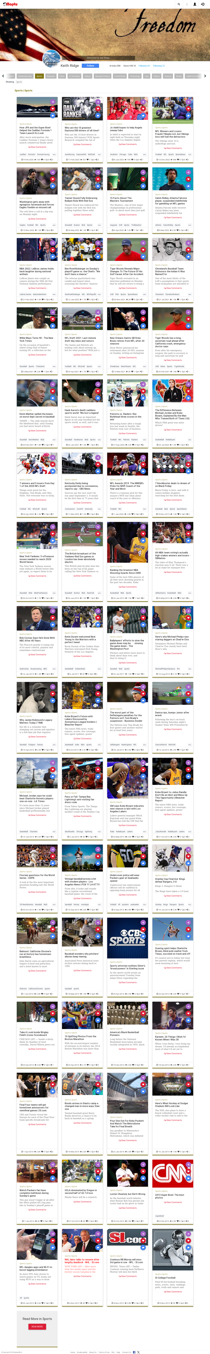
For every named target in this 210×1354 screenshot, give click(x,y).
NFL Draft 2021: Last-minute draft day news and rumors (80, 339)
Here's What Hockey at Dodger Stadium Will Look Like (171, 1105)
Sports (39, 76)
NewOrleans (126, 366)
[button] (179, 4)
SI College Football (165, 1278)
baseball (113, 669)
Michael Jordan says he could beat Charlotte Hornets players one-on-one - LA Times (37, 798)
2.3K (37, 371)
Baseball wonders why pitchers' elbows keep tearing (82, 955)
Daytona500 (81, 154)
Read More (37, 1327)
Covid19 (80, 509)
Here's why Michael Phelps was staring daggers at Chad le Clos (172, 638)
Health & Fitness (193, 76)
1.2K (38, 230)
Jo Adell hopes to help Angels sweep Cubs (126, 129)
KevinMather (34, 440)
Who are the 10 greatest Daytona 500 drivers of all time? (82, 129)
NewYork (90, 593)
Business (51, 76)
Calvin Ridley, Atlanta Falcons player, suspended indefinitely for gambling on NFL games (171, 201)
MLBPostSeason (40, 593)
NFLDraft (81, 366)
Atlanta (158, 225)
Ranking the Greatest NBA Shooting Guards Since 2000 (125, 571)
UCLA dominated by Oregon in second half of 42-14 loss (81, 1191)
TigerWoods (179, 366)
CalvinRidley (168, 225)
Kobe (77, 745)
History (88, 76)
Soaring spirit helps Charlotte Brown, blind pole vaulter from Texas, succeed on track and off (172, 951)
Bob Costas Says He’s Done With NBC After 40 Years (34, 639)
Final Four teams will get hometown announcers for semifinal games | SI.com (34, 1107)
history (40, 745)
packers (125, 904)
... (54, 154)
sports (127, 669)
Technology (135, 76)
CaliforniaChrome (36, 989)
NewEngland (126, 745)
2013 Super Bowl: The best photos (169, 1196)
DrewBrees (114, 366)
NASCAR (91, 154)
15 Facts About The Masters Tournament (121, 199)
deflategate (115, 745)
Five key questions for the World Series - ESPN (37, 876)
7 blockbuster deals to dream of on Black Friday (172, 484)
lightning (88, 831)
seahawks (135, 904)
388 (173, 159)
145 (37, 159)
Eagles (22, 225)
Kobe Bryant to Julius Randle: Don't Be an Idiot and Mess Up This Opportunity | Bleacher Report (171, 796)
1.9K (38, 299)
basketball (69, 669)
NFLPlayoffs (91, 294)
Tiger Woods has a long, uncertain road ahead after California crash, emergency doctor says (170, 342)
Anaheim (114, 154)
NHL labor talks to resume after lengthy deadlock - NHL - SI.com (82, 1262)
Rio (178, 669)
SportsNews (180, 154)
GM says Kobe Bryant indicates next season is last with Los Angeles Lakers (127, 808)
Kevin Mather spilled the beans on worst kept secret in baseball (37, 415)
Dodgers (31, 745)
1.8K (173, 371)
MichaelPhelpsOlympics (165, 669)
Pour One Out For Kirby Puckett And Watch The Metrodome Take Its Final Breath (127, 1123)
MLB (136, 154)
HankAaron (78, 440)
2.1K (174, 674)
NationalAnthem (39, 294)
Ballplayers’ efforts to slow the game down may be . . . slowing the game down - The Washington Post (127, 644)
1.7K (83, 299)
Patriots (126, 440)
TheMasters (136, 225)
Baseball (68, 225)
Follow (90, 65)
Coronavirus (70, 509)
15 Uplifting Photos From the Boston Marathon (80, 1038)
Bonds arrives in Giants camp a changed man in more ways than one (82, 1106)
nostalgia (85, 904)
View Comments (37, 147)
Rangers (173, 904)
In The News (74, 76)
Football (158, 154)
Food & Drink (120, 76)
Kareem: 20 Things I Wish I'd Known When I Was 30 (170, 1038)
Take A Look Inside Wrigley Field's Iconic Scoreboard (34, 1033)
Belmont (23, 989)
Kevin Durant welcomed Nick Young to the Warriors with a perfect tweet (80, 639)
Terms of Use (104, 1352)
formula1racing (43, 154)
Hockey (158, 904)
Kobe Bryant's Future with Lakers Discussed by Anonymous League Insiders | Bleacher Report (81, 720)
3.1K (82, 749)
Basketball (159, 440)
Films (62, 76)
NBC (45, 669)
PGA (117, 294)
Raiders (134, 440)
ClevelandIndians (172, 294)
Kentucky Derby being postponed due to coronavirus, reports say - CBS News (81, 486)
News (163, 366)
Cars (147, 76)
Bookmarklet (82, 1352)
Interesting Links (25, 76)
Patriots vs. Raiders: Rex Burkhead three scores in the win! (125, 416)
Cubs (130, 154)
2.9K (173, 1222)
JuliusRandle (160, 831)
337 (83, 159)
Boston (77, 225)
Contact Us (126, 1352)
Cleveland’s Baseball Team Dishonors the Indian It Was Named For (170, 271)
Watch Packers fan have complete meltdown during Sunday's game (34, 1193)
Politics (157, 76)
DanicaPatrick (161, 745)
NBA (122, 593)
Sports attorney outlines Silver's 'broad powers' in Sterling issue (127, 967)
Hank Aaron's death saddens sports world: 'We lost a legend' (82, 411)
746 (128, 159)
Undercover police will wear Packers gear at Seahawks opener (124, 878)
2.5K (173, 749)
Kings (165, 904)
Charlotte (33, 831)
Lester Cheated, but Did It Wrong (124, 1195)
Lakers (130, 831)
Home (72, 1352)
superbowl (159, 1217)
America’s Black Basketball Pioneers (124, 1033)
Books (179, 76)
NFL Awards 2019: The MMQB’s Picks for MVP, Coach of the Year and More (127, 486)
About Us (93, 1352)
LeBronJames (25, 294)
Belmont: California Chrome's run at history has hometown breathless (35, 954)
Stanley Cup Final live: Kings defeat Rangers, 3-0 (170, 880)
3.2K (38, 836)
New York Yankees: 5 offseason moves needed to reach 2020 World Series (37, 559)
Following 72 (159, 65)
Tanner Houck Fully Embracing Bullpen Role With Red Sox (81, 199)
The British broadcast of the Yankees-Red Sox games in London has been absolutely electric (80, 557)
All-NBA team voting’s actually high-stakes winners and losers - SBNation (172, 555)
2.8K (128, 909)
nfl (119, 904)
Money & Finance (103, 76)
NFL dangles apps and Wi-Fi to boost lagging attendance (36, 1269)
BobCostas (24, 669)
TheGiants (40, 366)
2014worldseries (26, 904)
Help (118, 1352)
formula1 (31, 154)
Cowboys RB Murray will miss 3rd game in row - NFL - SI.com (126, 1262)
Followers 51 (144, 65)
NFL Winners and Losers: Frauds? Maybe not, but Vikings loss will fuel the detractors (172, 134)
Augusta (113, 225)
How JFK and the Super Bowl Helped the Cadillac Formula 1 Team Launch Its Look (36, 130)
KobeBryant (170, 440)
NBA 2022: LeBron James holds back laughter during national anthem (37, 271)
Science (168, 76)
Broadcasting (36, 669)
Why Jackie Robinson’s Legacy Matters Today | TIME (36, 721)
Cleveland (159, 294)
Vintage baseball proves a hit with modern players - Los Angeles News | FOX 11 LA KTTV (82, 881)
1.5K (83, 514)
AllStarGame (160, 593)
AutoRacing (70, 154)
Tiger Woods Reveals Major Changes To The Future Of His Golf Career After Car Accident (127, 271)
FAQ (113, 1352)
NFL (165, 154)
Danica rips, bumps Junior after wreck (172, 714)
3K (37, 1222)
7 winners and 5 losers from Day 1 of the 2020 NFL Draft (37, 484)
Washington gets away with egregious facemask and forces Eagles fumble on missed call (37, 204)
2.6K (128, 749)
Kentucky (88, 509)
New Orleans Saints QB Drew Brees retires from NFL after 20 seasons (127, 340)
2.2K (173, 230)
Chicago (122, 154)
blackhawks (70, 831)
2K (128, 299)
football (113, 904)
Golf (120, 225)
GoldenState (80, 669)
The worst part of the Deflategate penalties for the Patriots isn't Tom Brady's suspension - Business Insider (126, 716)
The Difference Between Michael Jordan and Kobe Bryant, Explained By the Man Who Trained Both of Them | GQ (172, 414)
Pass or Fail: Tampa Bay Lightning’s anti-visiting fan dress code (79, 799)
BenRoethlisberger (72, 294)
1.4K (173, 514)
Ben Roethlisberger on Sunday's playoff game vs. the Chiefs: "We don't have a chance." (82, 271)
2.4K (173, 598)
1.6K (83, 444)
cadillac (23, 154)
